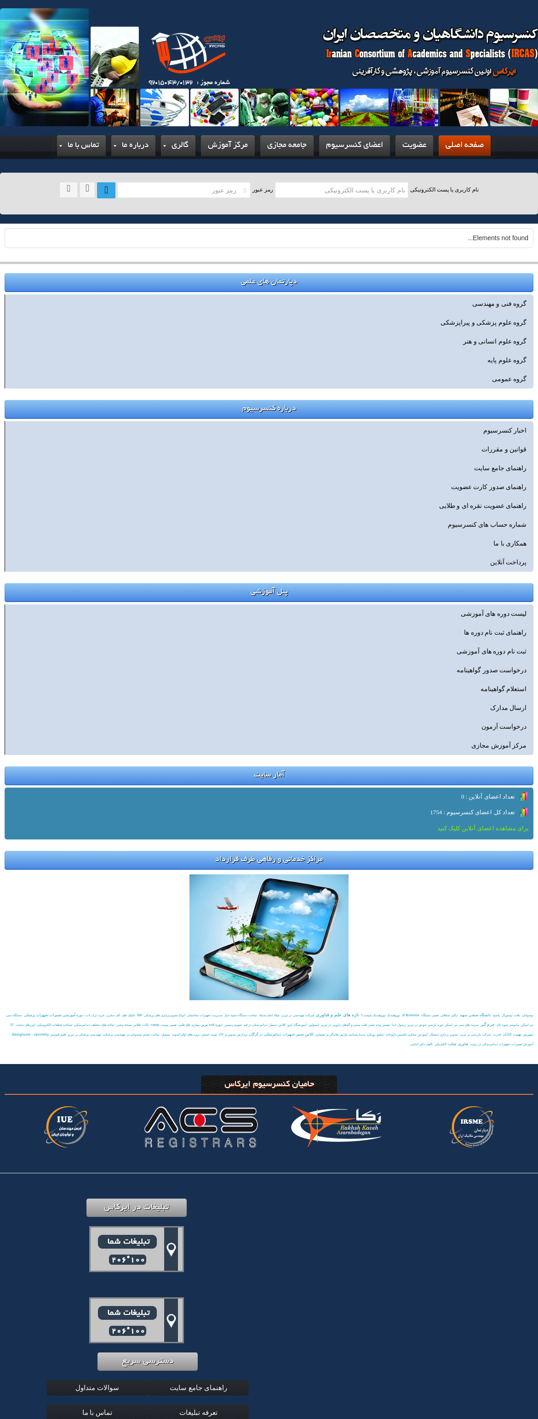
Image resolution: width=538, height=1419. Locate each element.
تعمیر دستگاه (430, 1015)
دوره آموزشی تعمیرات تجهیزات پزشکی (54, 1015)
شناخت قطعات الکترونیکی (54, 1025)
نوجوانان (527, 1015)
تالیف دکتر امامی (421, 1044)
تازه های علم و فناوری (337, 1014)
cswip (155, 1025)
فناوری (463, 1044)
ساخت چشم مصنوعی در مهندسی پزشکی (131, 1034)
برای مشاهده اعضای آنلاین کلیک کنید (483, 828)
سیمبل (165, 1034)
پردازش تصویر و (236, 1034)
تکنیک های (128, 1015)
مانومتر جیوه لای (508, 1025)
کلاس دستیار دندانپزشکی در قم (265, 1025)
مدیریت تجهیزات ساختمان (205, 1015)
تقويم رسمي (233, 1025)
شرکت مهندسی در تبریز (297, 1015)
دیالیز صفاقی (449, 1015)
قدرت (497, 1034)
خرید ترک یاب (95, 1015)
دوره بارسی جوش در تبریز (425, 1025)
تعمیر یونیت (169, 1025)
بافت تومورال (511, 1015)
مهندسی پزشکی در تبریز (84, 1034)
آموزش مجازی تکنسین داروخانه (407, 1034)
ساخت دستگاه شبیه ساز (240, 1015)
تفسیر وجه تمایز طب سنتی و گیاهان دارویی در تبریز (355, 1025)
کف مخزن (113, 1015)
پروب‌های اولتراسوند (186, 1034)
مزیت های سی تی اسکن (461, 1025)
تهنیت (517, 1034)
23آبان (507, 1034)
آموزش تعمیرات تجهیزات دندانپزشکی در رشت (501, 1044)
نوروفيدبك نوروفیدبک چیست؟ (380, 1015)
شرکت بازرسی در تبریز (475, 1034)
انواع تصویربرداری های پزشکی (164, 1015)
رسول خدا (399, 1025)
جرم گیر (488, 1024)
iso (139, 1015)
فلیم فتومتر (58, 1034)
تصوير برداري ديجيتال (443, 1034)
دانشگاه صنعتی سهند (475, 1015)
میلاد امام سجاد (269, 1015)
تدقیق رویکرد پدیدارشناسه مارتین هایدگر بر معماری (349, 1034)
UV (221, 1034)
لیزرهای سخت (25, 1025)
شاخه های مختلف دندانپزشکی (94, 1025)
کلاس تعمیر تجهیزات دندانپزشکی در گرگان (281, 1034)
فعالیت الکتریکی (445, 1044)
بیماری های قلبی (189, 1025)
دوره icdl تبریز (212, 1025)
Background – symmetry (30, 1034)
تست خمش (209, 1034)
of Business (410, 1015)
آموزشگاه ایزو (297, 1025)
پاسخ (496, 1015)
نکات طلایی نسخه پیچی (132, 1025)
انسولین (314, 1025)
